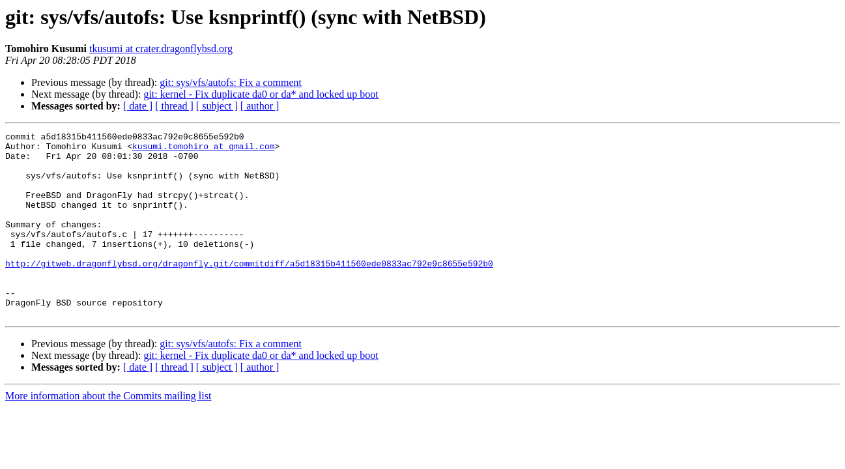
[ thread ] (174, 105)
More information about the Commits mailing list (108, 432)
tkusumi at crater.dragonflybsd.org (161, 48)
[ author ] (259, 105)
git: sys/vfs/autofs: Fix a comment (231, 82)
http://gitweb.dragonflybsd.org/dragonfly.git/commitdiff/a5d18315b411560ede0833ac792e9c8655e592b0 (249, 290)
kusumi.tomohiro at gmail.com (203, 150)
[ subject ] (217, 105)
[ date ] (137, 105)
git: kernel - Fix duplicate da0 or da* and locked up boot (260, 94)
